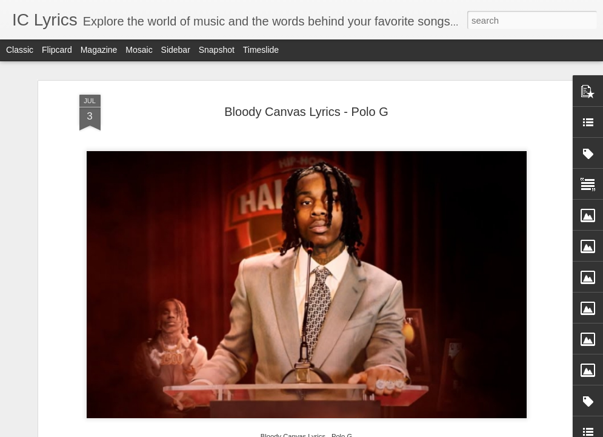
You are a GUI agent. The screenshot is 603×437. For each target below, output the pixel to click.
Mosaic (138, 50)
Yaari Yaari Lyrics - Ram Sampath (91, 348)
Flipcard (57, 50)
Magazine (99, 50)
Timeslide (261, 50)
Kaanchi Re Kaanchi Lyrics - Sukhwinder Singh (238, 353)
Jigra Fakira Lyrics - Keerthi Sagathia (380, 348)
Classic (19, 50)
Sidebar (175, 50)
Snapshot (217, 50)
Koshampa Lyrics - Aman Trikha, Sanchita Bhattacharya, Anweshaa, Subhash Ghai (529, 364)
